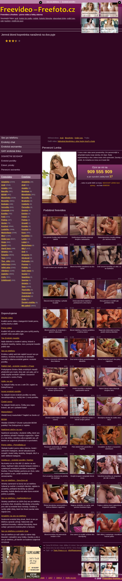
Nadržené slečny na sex (11, 429)
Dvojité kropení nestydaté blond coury (82, 477)
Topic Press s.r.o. (60, 550)
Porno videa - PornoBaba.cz (13, 445)
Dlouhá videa (7, 318)
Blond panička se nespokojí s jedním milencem (55, 331)
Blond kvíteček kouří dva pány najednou (109, 360)
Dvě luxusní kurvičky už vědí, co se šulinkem (109, 267)
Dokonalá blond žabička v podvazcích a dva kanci (82, 302)
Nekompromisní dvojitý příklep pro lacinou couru (109, 238)
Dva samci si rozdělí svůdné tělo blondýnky (82, 535)
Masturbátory (6, 412)
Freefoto (26, 176)
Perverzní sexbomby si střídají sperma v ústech (55, 448)
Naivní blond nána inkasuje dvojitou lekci (109, 389)
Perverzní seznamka (10, 169)
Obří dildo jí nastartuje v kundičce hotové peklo (109, 535)
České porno (6, 401)
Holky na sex (7, 381)
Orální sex (79, 138)
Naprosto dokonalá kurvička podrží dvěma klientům (109, 331)
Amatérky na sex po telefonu (13, 516)
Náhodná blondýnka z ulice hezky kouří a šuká (76, 141)
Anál (61, 138)
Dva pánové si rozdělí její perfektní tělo (109, 302)
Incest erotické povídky (11, 391)
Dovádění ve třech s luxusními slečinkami (109, 448)
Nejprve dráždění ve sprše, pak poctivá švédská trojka (82, 506)
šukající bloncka (45, 18)
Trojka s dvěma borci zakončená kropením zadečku (109, 506)
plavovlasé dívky (59, 18)
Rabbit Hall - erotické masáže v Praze (17, 366)
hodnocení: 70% (13, 40)
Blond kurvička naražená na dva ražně (82, 267)
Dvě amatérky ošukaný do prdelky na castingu (55, 477)
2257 (50, 578)
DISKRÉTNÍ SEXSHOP (12, 156)
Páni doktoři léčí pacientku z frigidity (82, 448)
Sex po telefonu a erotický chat (14, 531)
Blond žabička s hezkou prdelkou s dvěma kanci (82, 331)
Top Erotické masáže (10, 338)
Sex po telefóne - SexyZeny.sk (14, 480)
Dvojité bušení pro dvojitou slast (55, 267)
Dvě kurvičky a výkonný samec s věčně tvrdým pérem (82, 419)
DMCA (59, 578)
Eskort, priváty (7, 165)
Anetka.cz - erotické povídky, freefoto (17, 460)
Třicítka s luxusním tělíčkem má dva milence (55, 360)
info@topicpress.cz (75, 550)
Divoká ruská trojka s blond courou (55, 419)
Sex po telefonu (53, 2)
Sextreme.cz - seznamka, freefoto (15, 546)
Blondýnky (69, 138)
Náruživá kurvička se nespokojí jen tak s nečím (109, 477)
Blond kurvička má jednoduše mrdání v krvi (55, 535)
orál (2, 21)
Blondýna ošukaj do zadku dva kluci (109, 419)
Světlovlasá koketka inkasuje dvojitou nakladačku (82, 238)
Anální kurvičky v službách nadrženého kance (82, 389)
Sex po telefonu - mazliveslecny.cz (16, 498)
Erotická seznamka (11, 146)
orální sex (71, 18)
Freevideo (6, 176)
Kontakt (41, 578)
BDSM (4, 419)
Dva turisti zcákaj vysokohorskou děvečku (82, 360)
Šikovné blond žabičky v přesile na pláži (55, 302)
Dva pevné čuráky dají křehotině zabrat (55, 238)
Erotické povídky (68, 2)
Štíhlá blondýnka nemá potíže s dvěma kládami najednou (55, 506)
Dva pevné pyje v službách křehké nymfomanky (55, 389)
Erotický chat (8, 142)
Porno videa (6, 328)
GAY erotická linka (11, 151)
